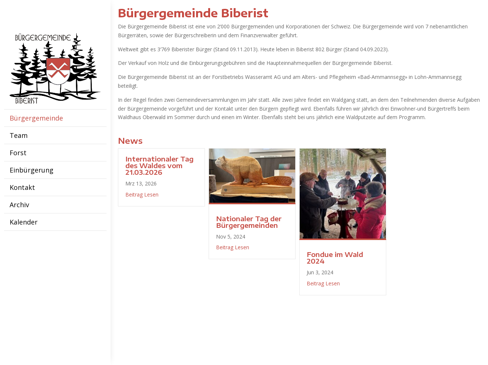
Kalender (24, 222)
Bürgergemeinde (36, 118)
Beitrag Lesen (141, 194)
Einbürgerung (31, 170)
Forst (18, 152)
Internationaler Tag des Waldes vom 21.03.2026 (159, 165)
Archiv (19, 204)
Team (19, 135)
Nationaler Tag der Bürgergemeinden (249, 221)
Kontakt (22, 187)
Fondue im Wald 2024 (335, 257)
